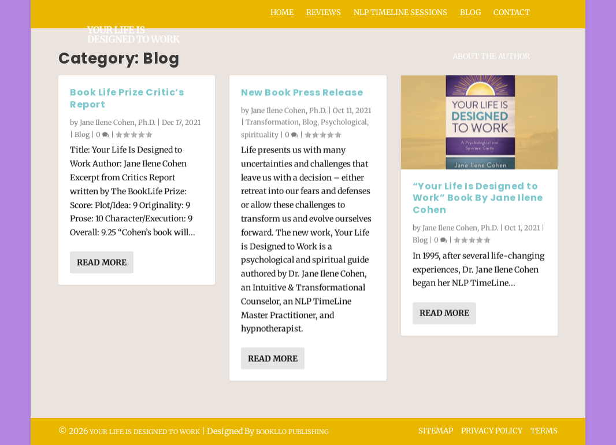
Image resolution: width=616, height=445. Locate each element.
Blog (82, 134)
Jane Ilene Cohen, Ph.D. (117, 121)
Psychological (344, 121)
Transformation (272, 121)
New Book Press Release (302, 92)
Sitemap (435, 431)
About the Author (491, 56)
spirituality (260, 133)
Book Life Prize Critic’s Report (127, 98)
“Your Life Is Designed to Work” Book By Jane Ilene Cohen (478, 198)
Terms (544, 431)
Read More (102, 262)
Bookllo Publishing (292, 432)
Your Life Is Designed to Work (145, 432)
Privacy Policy (491, 431)
